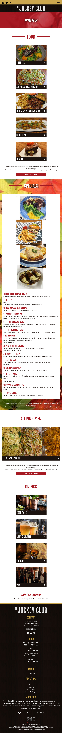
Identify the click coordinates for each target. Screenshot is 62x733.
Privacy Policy (20, 729)
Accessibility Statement (28, 729)
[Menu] (58, 2)
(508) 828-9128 (31, 629)
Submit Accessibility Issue (39, 729)
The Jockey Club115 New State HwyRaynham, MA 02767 (31, 623)
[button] (3, 2)
